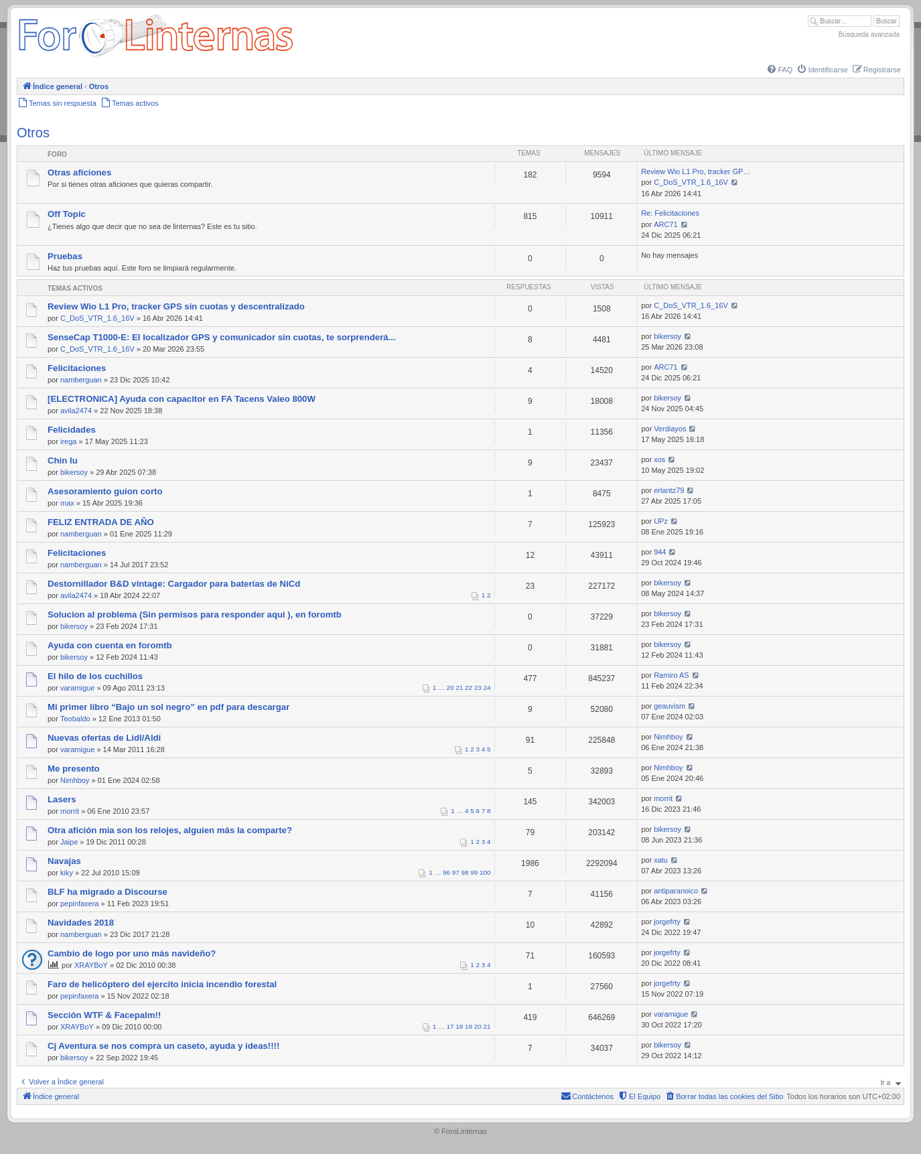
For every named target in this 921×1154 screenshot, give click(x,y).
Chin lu (63, 460)
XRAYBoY (91, 965)
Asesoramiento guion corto (105, 491)
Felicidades (72, 430)
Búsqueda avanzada (869, 34)
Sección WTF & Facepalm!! (104, 1015)
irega (68, 441)
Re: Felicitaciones (670, 213)
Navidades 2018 (81, 923)
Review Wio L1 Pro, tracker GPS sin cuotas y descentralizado (176, 306)
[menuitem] (779, 70)
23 (478, 687)
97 (455, 872)
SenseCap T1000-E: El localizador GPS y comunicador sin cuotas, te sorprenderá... (222, 337)
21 (459, 687)
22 (468, 687)
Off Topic (67, 214)
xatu (661, 860)
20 (450, 687)
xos (659, 459)
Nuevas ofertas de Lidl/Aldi (104, 738)
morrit (69, 811)
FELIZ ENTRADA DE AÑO (101, 522)
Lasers (62, 799)
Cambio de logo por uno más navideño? (132, 953)
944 (660, 552)
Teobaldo (75, 719)
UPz (661, 521)
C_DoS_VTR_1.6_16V (691, 182)
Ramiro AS (671, 675)
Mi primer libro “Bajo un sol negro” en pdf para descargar (168, 707)
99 (474, 872)
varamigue (77, 688)
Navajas (64, 861)
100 (485, 872)
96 (446, 872)
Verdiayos (670, 429)
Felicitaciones (77, 368)
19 (468, 1026)
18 (459, 1026)
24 (487, 687)
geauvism (669, 706)
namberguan (81, 380)
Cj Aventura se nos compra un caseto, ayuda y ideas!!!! (163, 1046)
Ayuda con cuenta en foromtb (110, 645)
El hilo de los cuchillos (95, 676)
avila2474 (76, 411)
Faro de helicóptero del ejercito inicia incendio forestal (162, 984)
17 (450, 1026)
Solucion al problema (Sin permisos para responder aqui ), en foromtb (195, 614)
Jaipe (69, 842)
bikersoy (667, 336)
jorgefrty (667, 922)
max (67, 503)
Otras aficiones (79, 172)
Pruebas (65, 256)
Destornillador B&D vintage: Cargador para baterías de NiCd (174, 584)
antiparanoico (676, 891)
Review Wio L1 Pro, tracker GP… (695, 171)
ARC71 (665, 224)
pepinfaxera (79, 903)
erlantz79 (669, 490)
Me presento (74, 769)
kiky (66, 873)
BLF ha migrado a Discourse (107, 892)
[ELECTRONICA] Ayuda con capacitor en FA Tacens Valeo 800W (181, 399)
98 (465, 872)
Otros (33, 132)
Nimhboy (668, 737)
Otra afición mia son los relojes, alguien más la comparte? (170, 830)
